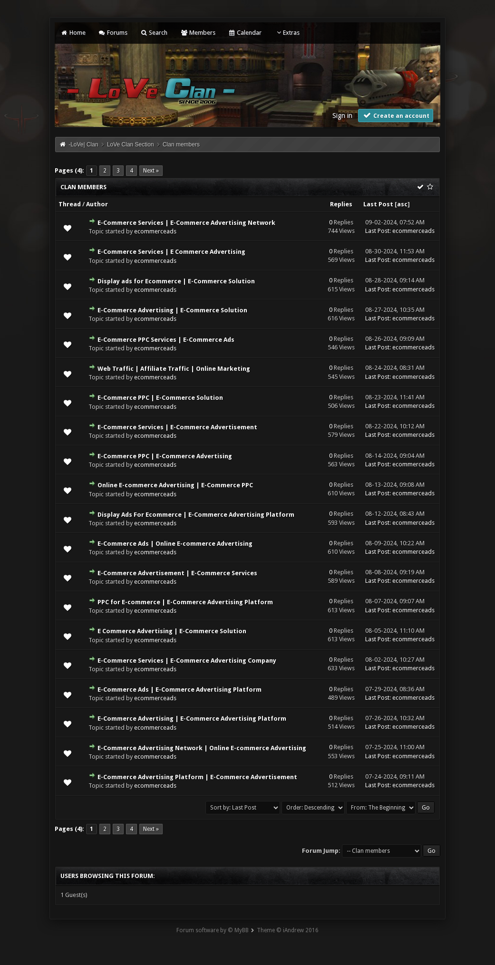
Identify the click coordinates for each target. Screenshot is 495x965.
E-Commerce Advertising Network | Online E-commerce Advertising (201, 748)
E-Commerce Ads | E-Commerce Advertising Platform (179, 689)
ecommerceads (155, 231)
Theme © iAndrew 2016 (288, 930)
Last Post (378, 204)
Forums (112, 32)
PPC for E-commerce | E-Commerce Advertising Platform (185, 602)
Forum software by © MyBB (212, 930)
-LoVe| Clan (83, 144)
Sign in (342, 115)
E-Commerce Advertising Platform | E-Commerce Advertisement (197, 777)
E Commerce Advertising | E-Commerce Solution (171, 631)
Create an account (395, 115)
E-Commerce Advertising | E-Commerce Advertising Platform (191, 718)
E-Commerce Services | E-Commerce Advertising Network (186, 222)
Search (153, 32)
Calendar (245, 32)
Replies (341, 204)
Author (97, 204)
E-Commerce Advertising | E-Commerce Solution (172, 310)
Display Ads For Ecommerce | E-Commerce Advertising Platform (195, 514)
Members (197, 32)
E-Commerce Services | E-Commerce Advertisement (177, 427)
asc (402, 204)
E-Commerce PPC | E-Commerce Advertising (164, 456)
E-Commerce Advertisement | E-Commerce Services (177, 573)
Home (72, 32)
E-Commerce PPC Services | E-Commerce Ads (165, 339)
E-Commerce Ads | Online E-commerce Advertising (174, 543)
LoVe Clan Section (130, 144)
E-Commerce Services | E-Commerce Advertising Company (186, 660)
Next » (151, 170)
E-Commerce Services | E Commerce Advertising (171, 251)
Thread (69, 204)
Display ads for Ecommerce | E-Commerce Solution (176, 281)
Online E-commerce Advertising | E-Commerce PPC (175, 485)
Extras (287, 32)
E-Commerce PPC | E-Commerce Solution (160, 397)
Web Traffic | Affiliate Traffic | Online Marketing (173, 368)
